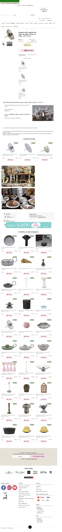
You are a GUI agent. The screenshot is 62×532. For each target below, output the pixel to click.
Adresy (37, 488)
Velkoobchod (21, 496)
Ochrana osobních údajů (23, 491)
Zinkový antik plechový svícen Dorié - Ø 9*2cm (8, 248)
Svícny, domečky (5, 127)
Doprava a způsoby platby (24, 486)
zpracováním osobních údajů (31, 459)
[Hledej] (15, 15)
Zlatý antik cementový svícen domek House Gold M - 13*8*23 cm (43, 395)
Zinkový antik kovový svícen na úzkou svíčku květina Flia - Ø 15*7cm (43, 374)
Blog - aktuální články (23, 503)
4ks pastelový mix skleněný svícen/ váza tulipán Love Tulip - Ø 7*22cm (8, 374)
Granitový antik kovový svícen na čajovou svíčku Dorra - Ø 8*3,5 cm (8, 437)
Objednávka (31, 5)
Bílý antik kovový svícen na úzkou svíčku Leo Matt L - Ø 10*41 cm (26, 374)
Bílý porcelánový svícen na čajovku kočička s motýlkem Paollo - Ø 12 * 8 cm (26, 437)
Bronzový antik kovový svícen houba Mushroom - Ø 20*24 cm (25, 416)
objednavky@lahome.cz (42, 217)
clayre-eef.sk (27, 505)
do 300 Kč (35, 127)
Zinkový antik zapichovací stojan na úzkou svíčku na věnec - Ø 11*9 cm (23, 68)
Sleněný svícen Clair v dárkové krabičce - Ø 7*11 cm (43, 290)
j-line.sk (23, 507)
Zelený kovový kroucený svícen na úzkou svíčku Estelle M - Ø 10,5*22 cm (8, 395)
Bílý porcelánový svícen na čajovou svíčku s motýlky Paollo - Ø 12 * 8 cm (43, 437)
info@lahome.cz (16, 3)
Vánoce (10, 127)
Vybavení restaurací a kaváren (24, 495)
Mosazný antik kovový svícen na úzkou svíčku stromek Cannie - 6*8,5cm (44, 269)
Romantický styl (30, 127)
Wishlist (25, 5)
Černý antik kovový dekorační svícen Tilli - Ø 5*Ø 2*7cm (26, 248)
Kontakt (20, 489)
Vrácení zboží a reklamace (24, 493)
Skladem (13, 127)
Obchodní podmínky (23, 487)
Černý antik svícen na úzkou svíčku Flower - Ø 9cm (43, 248)
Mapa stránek (21, 501)
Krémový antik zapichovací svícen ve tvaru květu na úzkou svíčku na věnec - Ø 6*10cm (22, 95)
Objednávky (38, 486)
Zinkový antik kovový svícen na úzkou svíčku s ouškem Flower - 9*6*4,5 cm (9, 290)
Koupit (11, 159)
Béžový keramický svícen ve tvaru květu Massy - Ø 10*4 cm (42, 353)
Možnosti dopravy (22, 55)
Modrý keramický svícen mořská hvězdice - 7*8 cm (43, 311)
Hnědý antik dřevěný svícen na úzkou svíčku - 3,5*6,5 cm (26, 395)
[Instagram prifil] (9, 487)
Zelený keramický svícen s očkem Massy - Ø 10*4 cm (9, 353)
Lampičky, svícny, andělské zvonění (21, 127)
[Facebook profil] (3, 487)
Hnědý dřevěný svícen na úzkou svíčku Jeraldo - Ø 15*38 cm (8, 416)
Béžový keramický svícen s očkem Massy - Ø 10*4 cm (26, 353)
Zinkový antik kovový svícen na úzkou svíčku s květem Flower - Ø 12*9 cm (44, 416)
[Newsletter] (21, 456)
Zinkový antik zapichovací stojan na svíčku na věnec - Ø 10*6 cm (23, 81)
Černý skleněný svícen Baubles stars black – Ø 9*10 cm (26, 311)
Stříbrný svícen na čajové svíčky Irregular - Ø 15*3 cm (44, 332)
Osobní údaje (38, 489)
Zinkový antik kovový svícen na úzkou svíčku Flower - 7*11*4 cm (9, 311)
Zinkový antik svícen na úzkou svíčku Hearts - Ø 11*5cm (9, 269)
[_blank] (14, 487)
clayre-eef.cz (21, 505)
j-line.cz (20, 507)
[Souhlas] (20, 459)
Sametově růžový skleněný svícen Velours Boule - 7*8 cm (26, 332)
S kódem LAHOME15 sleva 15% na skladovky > (28, 1)
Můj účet (20, 5)
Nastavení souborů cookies (41, 491)
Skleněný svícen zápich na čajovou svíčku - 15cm (26, 290)
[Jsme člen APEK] (5, 495)
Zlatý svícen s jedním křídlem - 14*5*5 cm (26, 268)
